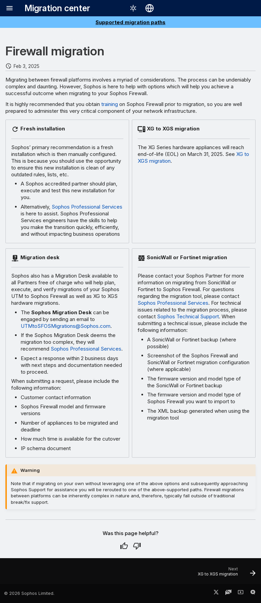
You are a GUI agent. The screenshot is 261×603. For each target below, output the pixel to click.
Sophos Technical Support (188, 316)
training (109, 104)
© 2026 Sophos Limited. (29, 593)
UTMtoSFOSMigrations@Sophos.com (65, 326)
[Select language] (149, 8)
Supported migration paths (130, 22)
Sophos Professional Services (87, 206)
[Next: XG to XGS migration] (225, 573)
